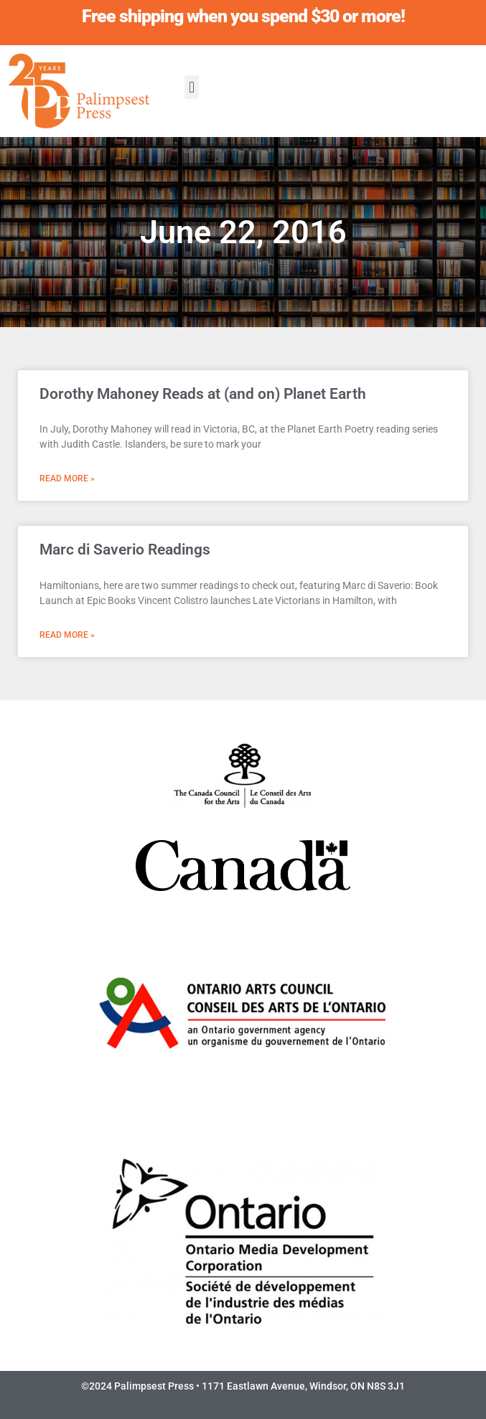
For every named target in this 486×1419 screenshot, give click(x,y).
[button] (191, 87)
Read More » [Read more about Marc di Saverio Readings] (67, 635)
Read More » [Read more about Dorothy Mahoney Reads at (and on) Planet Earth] (67, 478)
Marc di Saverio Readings (124, 549)
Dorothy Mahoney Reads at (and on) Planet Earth (202, 393)
